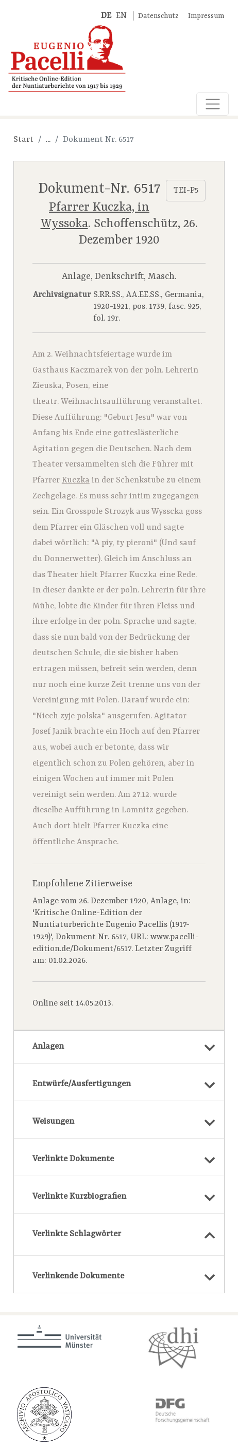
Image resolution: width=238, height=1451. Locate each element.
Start (23, 139)
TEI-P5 (186, 190)
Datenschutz (158, 16)
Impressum (206, 16)
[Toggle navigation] (212, 104)
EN (121, 16)
